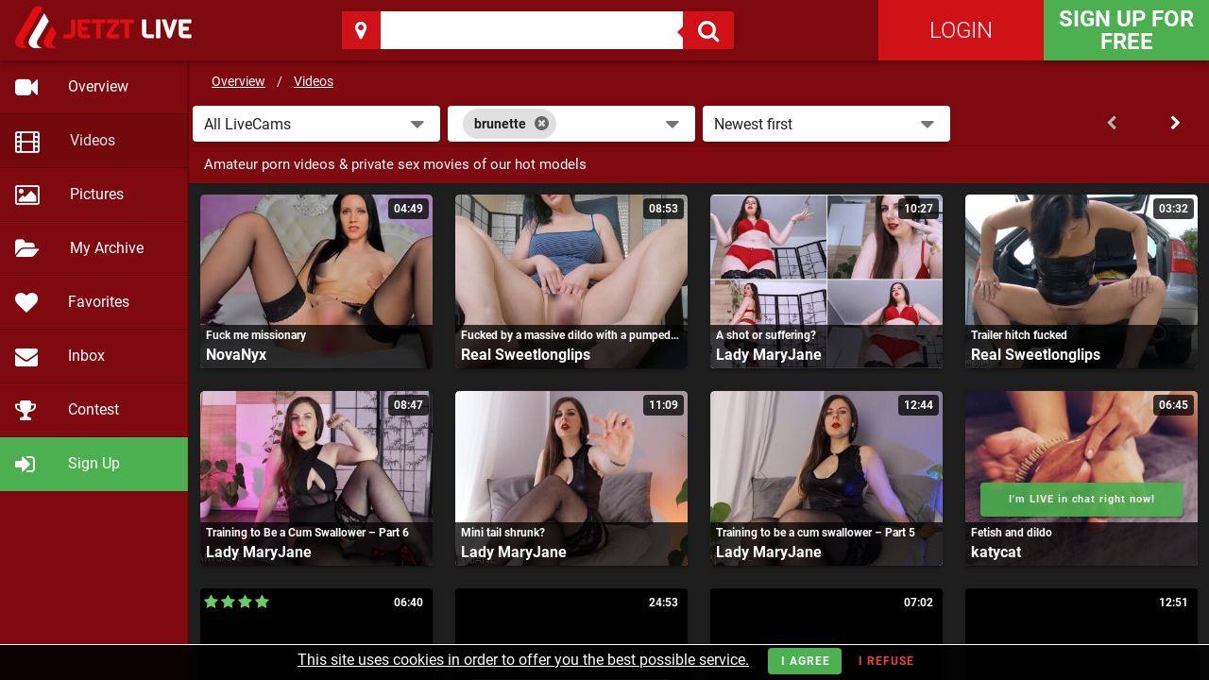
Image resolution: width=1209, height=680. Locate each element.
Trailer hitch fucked (1019, 335)
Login (961, 30)
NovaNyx (236, 355)
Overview (238, 81)
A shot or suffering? (766, 335)
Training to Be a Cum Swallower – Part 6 (307, 532)
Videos (313, 81)
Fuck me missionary (256, 335)
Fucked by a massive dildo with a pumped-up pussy (571, 335)
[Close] (542, 123)
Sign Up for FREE (1126, 30)
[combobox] (571, 124)
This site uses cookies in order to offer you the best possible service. (523, 660)
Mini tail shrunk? (503, 532)
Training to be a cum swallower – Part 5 (815, 532)
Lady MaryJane (769, 355)
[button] (316, 124)
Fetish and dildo (1011, 532)
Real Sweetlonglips (525, 355)
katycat (996, 552)
